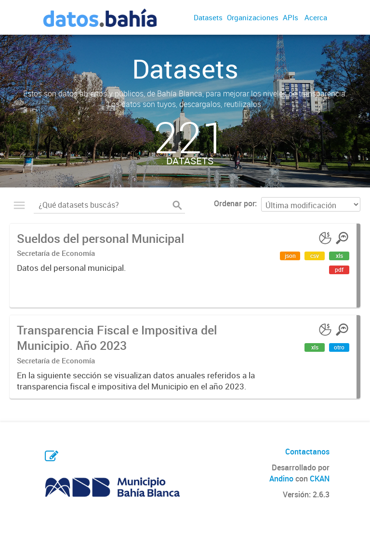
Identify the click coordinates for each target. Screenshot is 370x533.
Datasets (208, 17)
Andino (281, 478)
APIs (290, 17)
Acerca (315, 17)
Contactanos (307, 451)
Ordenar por (234, 203)
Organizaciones (252, 17)
